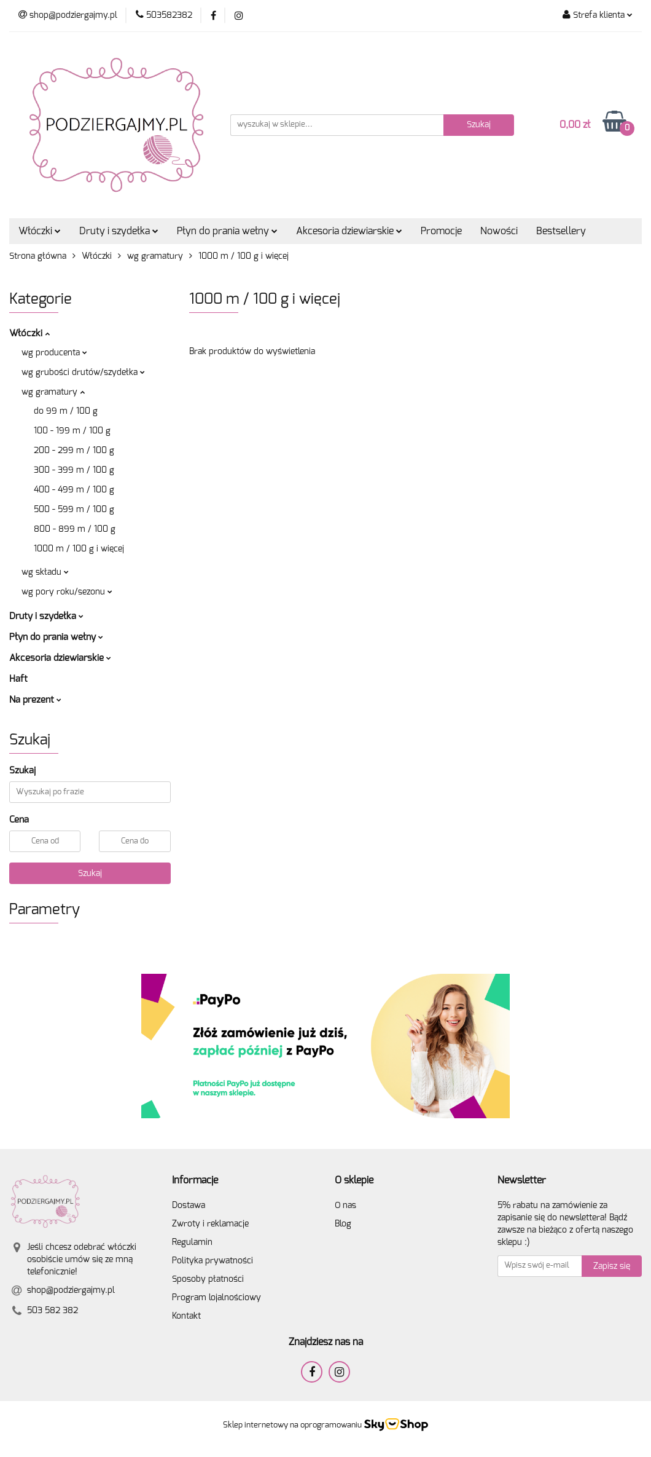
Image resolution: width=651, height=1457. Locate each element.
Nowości (499, 231)
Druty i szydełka (118, 231)
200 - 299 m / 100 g (74, 450)
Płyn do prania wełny (227, 231)
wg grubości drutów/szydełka (83, 372)
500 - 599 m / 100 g (74, 509)
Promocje (441, 231)
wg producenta (54, 353)
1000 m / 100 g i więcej (79, 549)
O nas (345, 1205)
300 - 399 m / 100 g (74, 470)
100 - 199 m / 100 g (72, 431)
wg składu (45, 572)
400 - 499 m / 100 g (74, 490)
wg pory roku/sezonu (66, 592)
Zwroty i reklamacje (210, 1224)
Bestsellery (561, 231)
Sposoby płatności (208, 1279)
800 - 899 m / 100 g (74, 529)
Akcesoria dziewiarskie (349, 231)
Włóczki (39, 231)
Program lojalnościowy (216, 1297)
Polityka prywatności (212, 1261)
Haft (18, 679)
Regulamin (192, 1242)
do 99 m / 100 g (66, 411)
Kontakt (186, 1316)
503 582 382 (52, 1310)
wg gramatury (53, 392)
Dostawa (188, 1205)
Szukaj (90, 873)
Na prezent (35, 700)
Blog (343, 1224)
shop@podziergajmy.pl (71, 1290)
